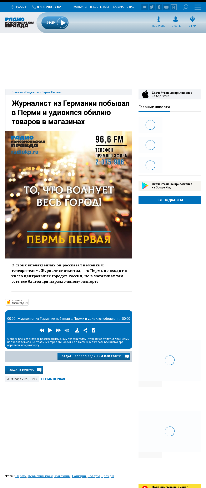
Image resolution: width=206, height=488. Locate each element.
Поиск (185, 7)
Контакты (80, 6)
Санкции (79, 476)
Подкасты (158, 26)
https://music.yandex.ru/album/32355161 (28, 302)
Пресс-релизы (99, 6)
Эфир (192, 26)
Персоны (175, 26)
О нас (130, 6)
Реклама (118, 6)
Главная (17, 92)
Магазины (62, 476)
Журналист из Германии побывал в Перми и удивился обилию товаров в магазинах (71, 112)
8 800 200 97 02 (49, 7)
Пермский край (40, 476)
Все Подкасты (169, 200)
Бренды (107, 476)
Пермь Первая (51, 92)
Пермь (20, 476)
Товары (94, 476)
